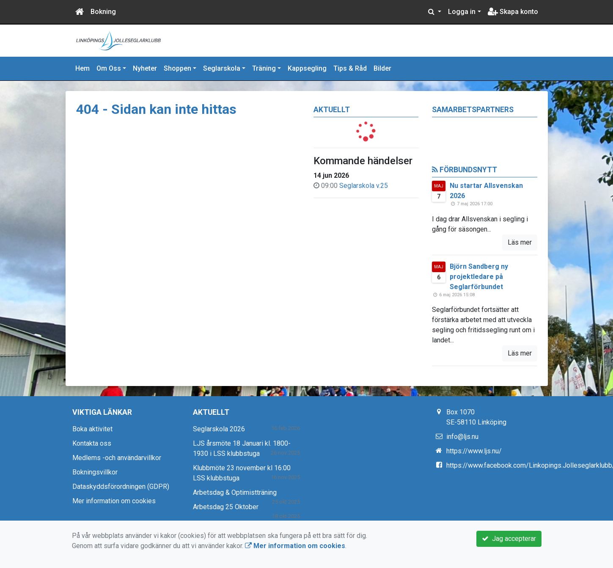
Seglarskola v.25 (363, 186)
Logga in (462, 12)
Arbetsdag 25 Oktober (225, 507)
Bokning (103, 12)
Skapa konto (513, 12)
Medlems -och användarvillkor (116, 458)
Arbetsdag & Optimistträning (235, 492)
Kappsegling (307, 68)
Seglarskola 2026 (219, 429)
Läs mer (520, 242)
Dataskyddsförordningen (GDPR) (120, 487)
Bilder (382, 68)
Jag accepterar (509, 539)
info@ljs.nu (462, 437)
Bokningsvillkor (95, 472)
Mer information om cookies (114, 501)
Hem (82, 68)
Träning (264, 68)
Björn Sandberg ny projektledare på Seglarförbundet (479, 276)
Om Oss (108, 68)
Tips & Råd (350, 68)
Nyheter (145, 68)
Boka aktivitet (92, 429)
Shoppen (177, 68)
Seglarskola (221, 68)
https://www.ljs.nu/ (474, 451)
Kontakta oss (91, 443)
